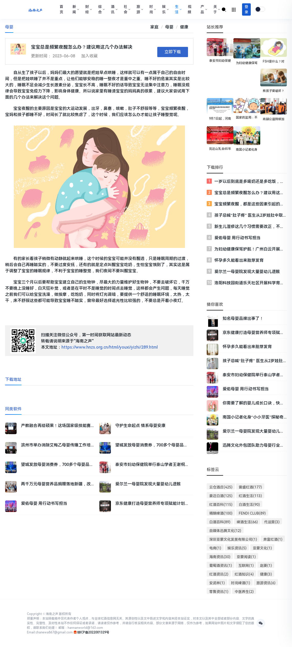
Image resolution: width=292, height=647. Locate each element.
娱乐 (165, 9)
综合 (101, 9)
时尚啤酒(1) (240, 583)
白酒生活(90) (249, 505)
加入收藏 (89, 56)
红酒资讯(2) (218, 574)
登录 (246, 9)
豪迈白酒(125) (220, 496)
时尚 (152, 9)
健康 (184, 27)
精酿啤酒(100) (220, 513)
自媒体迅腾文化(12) (225, 531)
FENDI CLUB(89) (252, 513)
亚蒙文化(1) (262, 548)
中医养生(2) (244, 592)
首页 (61, 9)
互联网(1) (246, 565)
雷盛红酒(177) (250, 487)
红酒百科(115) (220, 505)
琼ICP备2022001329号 (93, 632)
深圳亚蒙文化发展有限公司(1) (233, 539)
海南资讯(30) (219, 557)
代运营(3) (271, 522)
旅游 (139, 9)
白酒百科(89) (219, 522)
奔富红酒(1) (272, 539)
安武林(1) (217, 583)
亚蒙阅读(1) (246, 557)
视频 (189, 9)
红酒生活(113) (250, 496)
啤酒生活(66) (247, 522)
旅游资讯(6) (265, 583)
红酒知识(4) (244, 574)
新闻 (75, 9)
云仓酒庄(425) (220, 487)
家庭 (154, 27)
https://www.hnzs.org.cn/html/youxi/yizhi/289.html (109, 347)
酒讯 (114, 9)
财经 (88, 9)
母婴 (169, 27)
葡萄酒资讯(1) (220, 565)
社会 (126, 9)
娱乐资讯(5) (236, 548)
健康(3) (266, 574)
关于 (216, 9)
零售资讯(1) (218, 592)
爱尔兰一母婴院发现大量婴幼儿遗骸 (247, 271)
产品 (203, 9)
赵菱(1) (266, 565)
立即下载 (172, 51)
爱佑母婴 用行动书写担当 (237, 237)
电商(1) (215, 548)
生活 (178, 9)
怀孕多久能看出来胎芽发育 (239, 260)
